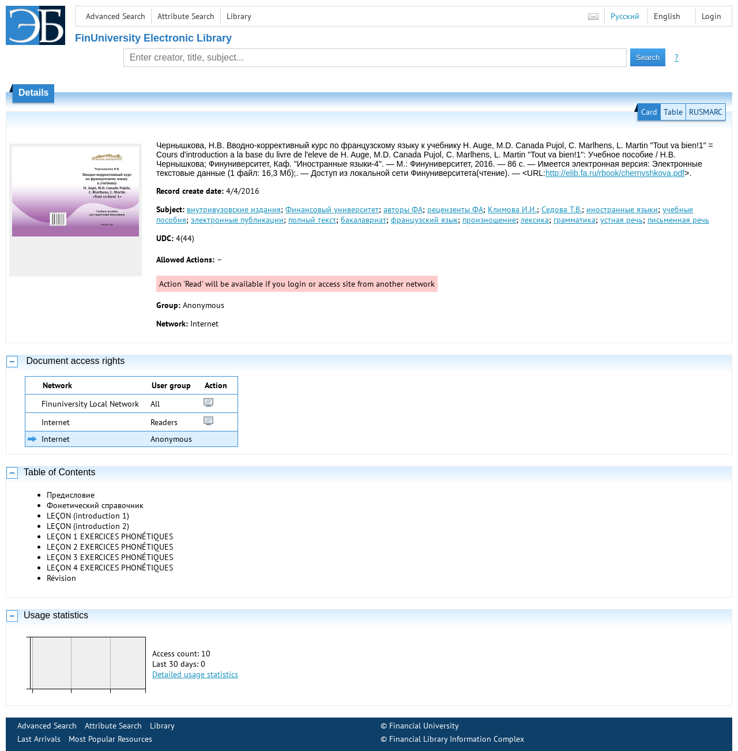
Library (239, 16)
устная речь (621, 220)
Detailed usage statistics (195, 674)
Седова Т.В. (561, 209)
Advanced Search (115, 16)
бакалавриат (363, 220)
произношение (489, 220)
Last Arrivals (39, 739)
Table (673, 112)
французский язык (424, 220)
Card (649, 112)
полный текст (312, 220)
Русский (625, 16)
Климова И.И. (512, 209)
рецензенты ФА (455, 209)
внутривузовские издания (234, 209)
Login (711, 16)
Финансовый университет (332, 209)
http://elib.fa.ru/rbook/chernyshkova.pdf (614, 173)
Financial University (424, 725)
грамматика (575, 220)
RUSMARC (705, 112)
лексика (535, 220)
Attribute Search (185, 16)
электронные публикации (237, 220)
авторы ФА (403, 209)
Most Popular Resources (110, 739)
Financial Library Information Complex (456, 739)
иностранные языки (622, 209)
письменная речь (678, 220)
